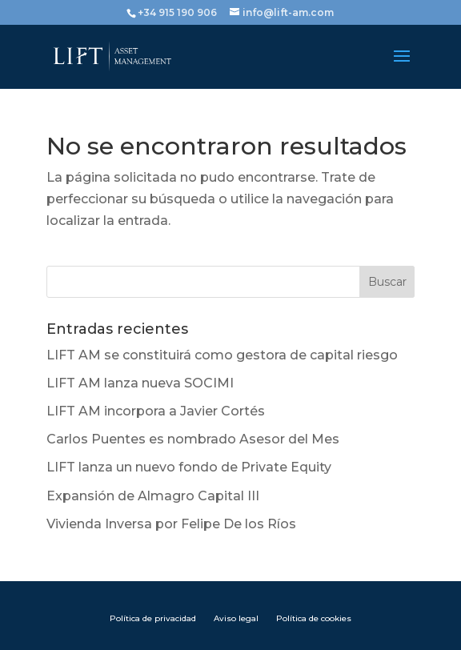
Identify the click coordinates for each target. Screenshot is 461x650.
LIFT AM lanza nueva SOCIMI (140, 383)
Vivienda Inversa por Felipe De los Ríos (171, 524)
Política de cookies (313, 618)
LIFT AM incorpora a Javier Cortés (155, 411)
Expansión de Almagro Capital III (152, 496)
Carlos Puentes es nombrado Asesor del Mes (192, 439)
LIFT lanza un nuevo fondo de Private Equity (188, 467)
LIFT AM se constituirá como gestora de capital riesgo (222, 355)
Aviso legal (236, 618)
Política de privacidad (153, 618)
